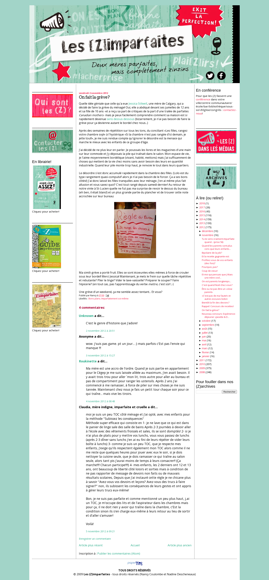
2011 (202, 360)
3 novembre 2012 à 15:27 (100, 355)
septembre (208, 324)
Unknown (86, 316)
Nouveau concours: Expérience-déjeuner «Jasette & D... (219, 315)
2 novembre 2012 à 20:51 (100, 330)
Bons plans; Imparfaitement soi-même (109, 298)
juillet (205, 332)
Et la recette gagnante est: (215, 256)
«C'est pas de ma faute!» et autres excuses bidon (216, 297)
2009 (202, 368)
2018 (202, 203)
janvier (205, 356)
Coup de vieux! (210, 270)
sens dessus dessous (120, 119)
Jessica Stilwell (138, 103)
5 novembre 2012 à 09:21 (100, 531)
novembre (207, 235)
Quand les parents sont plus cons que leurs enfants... (217, 247)
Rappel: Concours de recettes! (218, 306)
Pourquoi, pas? (210, 267)
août (204, 328)
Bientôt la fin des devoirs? (215, 302)
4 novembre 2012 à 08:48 (100, 401)
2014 (202, 219)
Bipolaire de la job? (212, 252)
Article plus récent (91, 545)
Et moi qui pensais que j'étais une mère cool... (217, 276)
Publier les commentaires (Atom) (118, 553)
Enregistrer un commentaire (95, 538)
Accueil (135, 545)
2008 (202, 372)
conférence (203, 99)
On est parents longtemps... (216, 281)
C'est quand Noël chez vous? (217, 285)
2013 (202, 223)
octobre (206, 320)
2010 (202, 364)
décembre (207, 231)
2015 (202, 215)
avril (204, 344)
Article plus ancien (179, 545)
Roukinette (88, 361)
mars (205, 348)
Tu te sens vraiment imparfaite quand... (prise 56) (218, 240)
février (205, 352)
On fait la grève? (94, 97)
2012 (202, 227)
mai (204, 340)
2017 (202, 207)
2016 (202, 211)
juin (204, 336)
